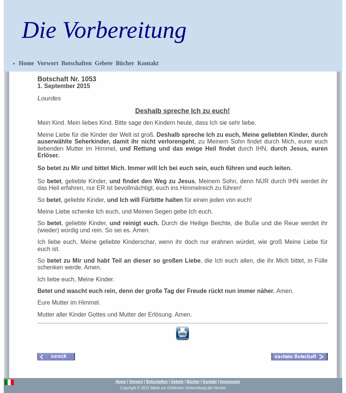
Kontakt (148, 63)
